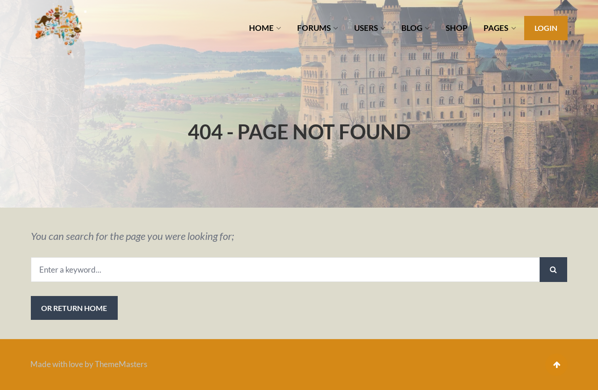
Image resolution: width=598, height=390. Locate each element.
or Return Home (74, 307)
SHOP (457, 28)
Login (545, 27)
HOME (261, 28)
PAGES (496, 28)
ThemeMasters (121, 364)
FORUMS (314, 28)
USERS (366, 28)
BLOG (411, 28)
